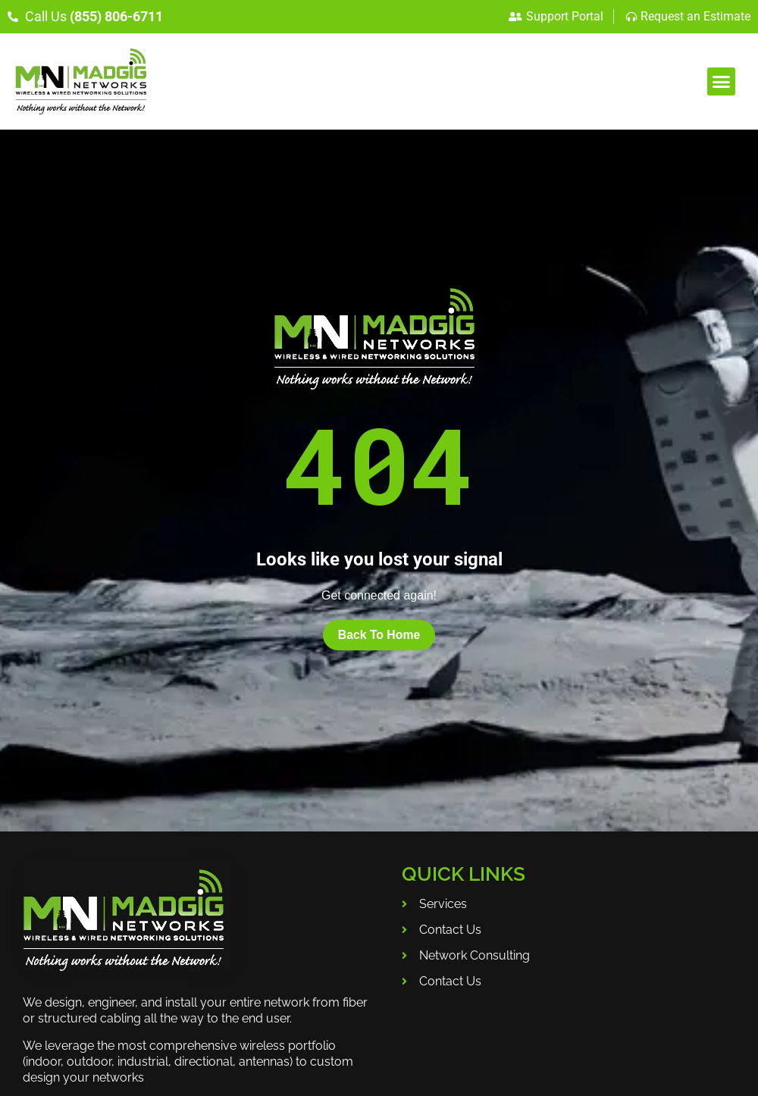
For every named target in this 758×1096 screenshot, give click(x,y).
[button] (721, 81)
